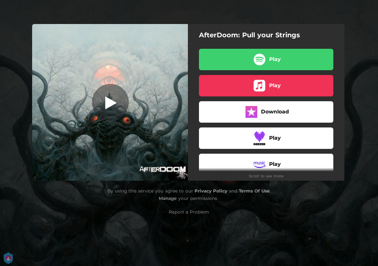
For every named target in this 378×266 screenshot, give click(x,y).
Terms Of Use (254, 191)
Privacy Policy (211, 191)
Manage (168, 198)
